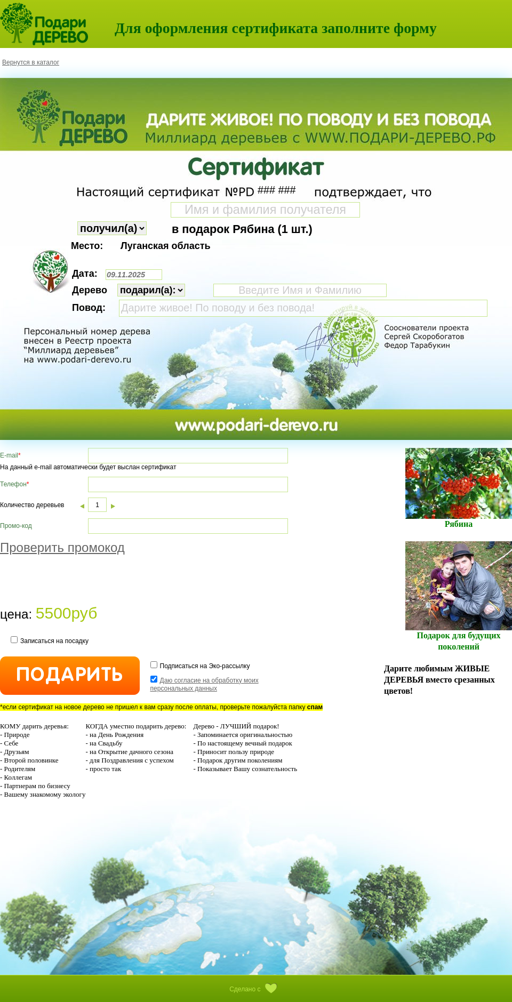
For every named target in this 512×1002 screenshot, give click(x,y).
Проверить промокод (62, 547)
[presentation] (81, 582)
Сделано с (256, 989)
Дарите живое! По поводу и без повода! (303, 308)
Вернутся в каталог (30, 62)
